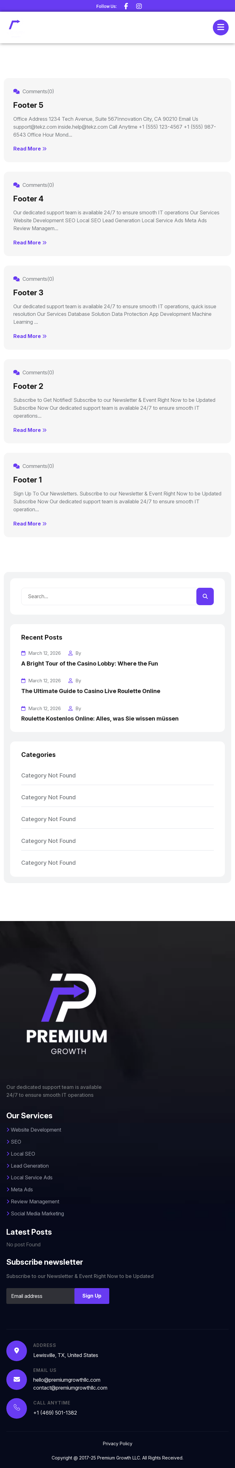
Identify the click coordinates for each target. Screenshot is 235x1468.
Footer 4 (28, 198)
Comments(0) (33, 91)
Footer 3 (28, 292)
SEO (13, 1142)
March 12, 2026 (41, 653)
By (74, 653)
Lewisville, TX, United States (65, 1355)
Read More (30, 148)
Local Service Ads (29, 1177)
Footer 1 (27, 479)
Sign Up (91, 1296)
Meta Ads (19, 1189)
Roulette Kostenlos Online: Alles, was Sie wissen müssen (100, 718)
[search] (205, 596)
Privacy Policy (117, 1443)
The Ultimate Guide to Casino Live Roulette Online (90, 691)
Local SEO (20, 1154)
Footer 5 (28, 105)
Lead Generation (27, 1166)
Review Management (32, 1201)
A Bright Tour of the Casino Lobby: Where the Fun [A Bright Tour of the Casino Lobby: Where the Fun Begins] (89, 663)
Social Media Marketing (35, 1213)
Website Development (33, 1130)
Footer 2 (28, 386)
